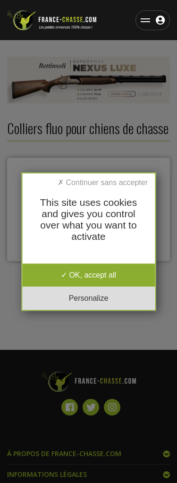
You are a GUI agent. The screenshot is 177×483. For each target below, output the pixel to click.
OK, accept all (88, 275)
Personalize (89, 298)
